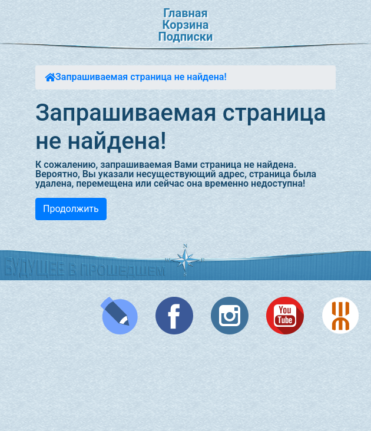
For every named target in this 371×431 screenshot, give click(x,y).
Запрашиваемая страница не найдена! (141, 76)
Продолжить (71, 208)
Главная (185, 13)
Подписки (185, 36)
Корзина (186, 25)
